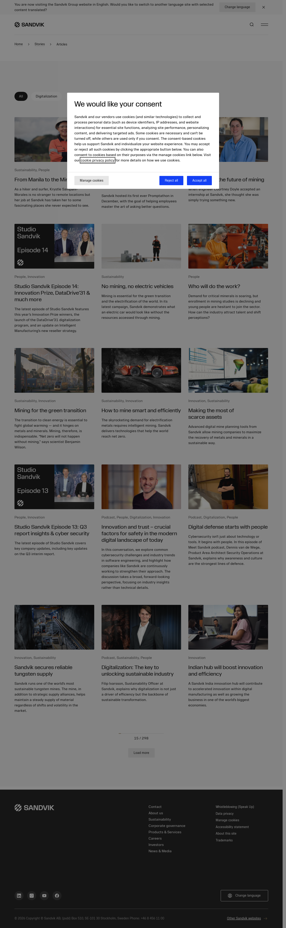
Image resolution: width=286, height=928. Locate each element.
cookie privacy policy (97, 160)
